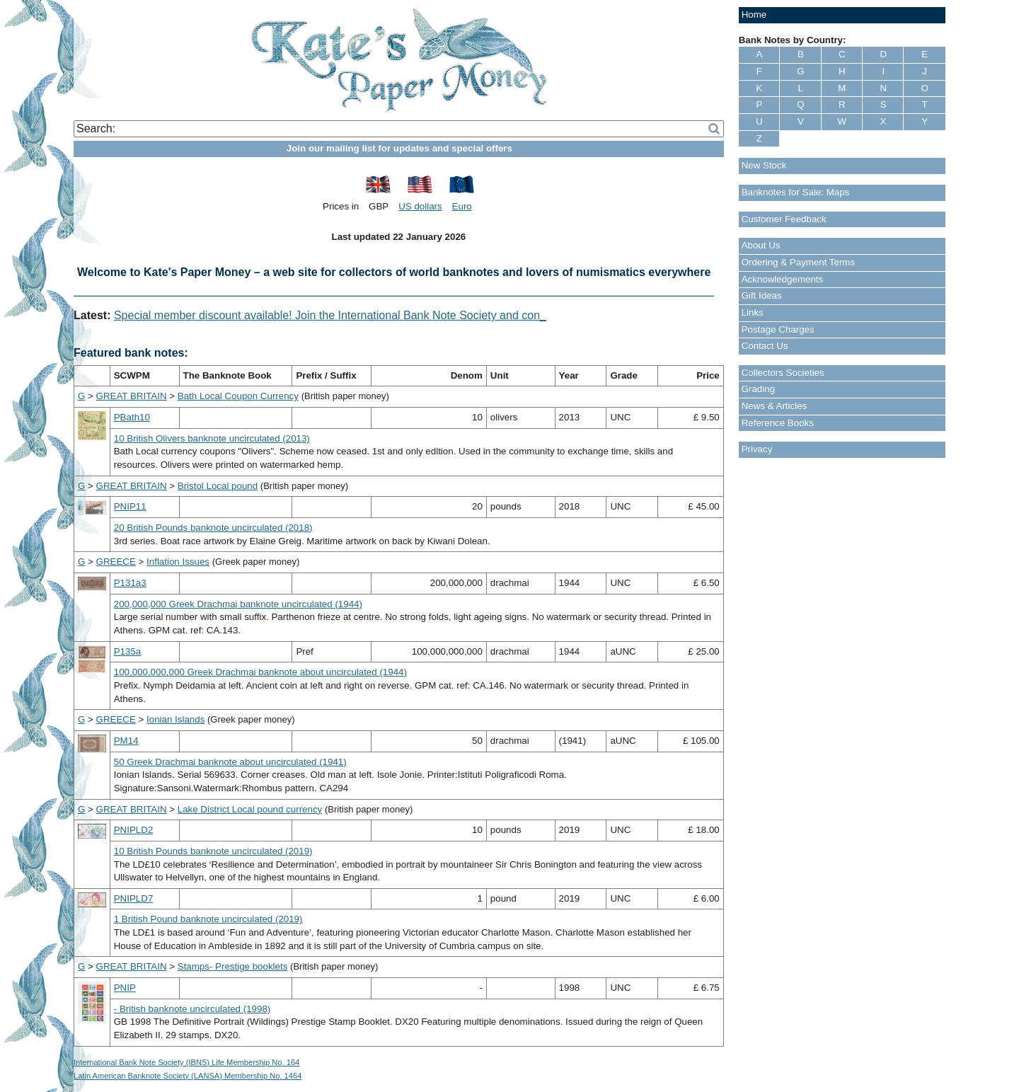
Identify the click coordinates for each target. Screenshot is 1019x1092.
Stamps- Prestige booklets (233, 966)
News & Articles (774, 406)
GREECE (116, 561)
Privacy (757, 449)
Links (753, 312)
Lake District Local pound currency (250, 809)
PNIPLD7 (134, 898)
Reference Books (778, 423)
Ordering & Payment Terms (799, 262)
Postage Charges (778, 329)
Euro (462, 206)
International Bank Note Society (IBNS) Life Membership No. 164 (186, 1062)
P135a (128, 651)
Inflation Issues (177, 561)
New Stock (764, 165)
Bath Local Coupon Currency (238, 396)
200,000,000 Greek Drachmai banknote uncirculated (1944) (238, 604)
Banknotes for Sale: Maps (796, 192)
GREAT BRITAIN (131, 396)
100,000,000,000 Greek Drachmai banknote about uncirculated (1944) (260, 672)
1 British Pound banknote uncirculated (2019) (208, 919)
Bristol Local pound (218, 486)
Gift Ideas (762, 295)
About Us (761, 245)
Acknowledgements (783, 279)
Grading (758, 389)
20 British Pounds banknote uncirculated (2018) (213, 527)
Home (754, 14)
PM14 (126, 740)
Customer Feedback (784, 219)
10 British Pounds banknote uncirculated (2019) (213, 851)
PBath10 (132, 417)
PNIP (125, 987)
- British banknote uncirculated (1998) (192, 1009)
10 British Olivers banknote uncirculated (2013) (212, 438)
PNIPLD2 (134, 829)
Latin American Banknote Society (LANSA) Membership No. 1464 (187, 1075)
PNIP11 (130, 506)
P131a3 (130, 582)
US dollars (420, 206)
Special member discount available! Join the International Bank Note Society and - (320, 315)
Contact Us (765, 345)
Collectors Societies (783, 372)
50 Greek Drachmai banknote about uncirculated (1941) (230, 762)
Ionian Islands (175, 719)
